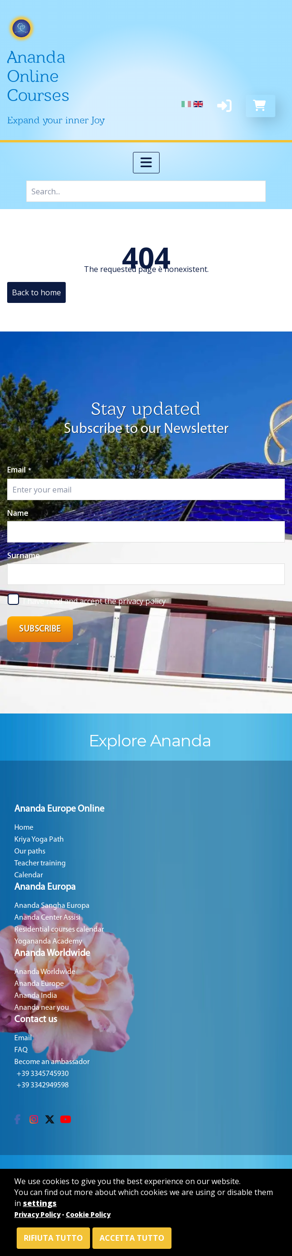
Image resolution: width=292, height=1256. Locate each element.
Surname (23, 555)
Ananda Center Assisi (47, 918)
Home (23, 828)
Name (18, 513)
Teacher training (40, 863)
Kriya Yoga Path (39, 840)
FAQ (21, 1050)
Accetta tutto (132, 1238)
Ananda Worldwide (44, 972)
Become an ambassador (52, 1062)
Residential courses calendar (59, 930)
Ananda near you (41, 1008)
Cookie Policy (88, 1214)
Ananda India (35, 996)
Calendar (28, 875)
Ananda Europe (39, 984)
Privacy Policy (37, 1214)
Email (19, 469)
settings (40, 1203)
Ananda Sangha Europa (52, 906)
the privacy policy (135, 601)
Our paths (29, 851)
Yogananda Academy (48, 941)
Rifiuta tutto (53, 1238)
